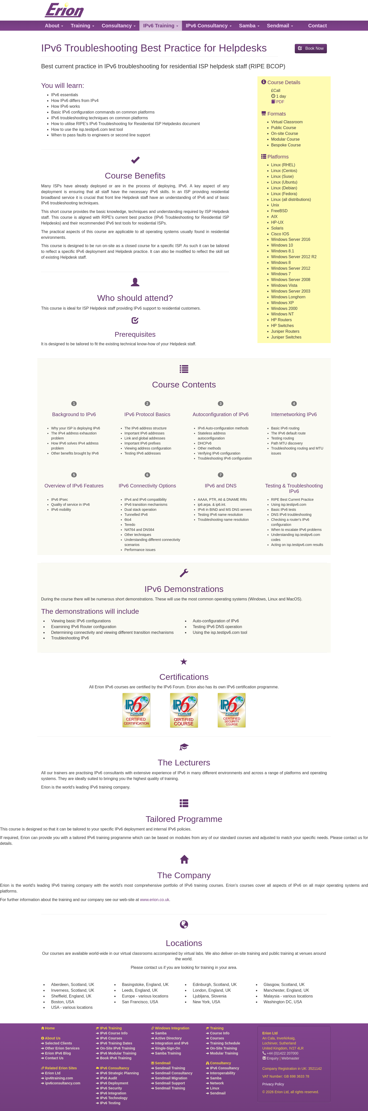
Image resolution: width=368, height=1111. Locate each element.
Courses (215, 1038)
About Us (50, 1038)
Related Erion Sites (59, 1068)
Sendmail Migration (169, 1078)
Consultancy (218, 1063)
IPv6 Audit (106, 1078)
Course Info (217, 1033)
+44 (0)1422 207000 (280, 1053)
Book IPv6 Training (113, 1058)
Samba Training (166, 1053)
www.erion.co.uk (154, 900)
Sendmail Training (168, 1068)
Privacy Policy (273, 1084)
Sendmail (161, 1063)
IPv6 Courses (109, 1038)
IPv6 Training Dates (114, 1043)
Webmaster (290, 1058)
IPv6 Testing (108, 1103)
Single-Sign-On (165, 1048)
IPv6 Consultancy (112, 1068)
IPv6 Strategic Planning (117, 1073)
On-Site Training (221, 1048)
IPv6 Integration (111, 1093)
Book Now (311, 48)
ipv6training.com (57, 1078)
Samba (158, 1033)
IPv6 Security (109, 1088)
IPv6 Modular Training (116, 1053)
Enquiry (270, 1058)
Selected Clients (56, 1043)
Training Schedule (223, 1043)
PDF (277, 102)
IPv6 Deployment (112, 1083)
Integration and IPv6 (170, 1043)
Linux (212, 1088)
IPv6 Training (109, 1028)
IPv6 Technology (111, 1098)
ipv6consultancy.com (60, 1083)
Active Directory (166, 1038)
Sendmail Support (168, 1083)
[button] (54, 26)
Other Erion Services (60, 1048)
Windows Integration (170, 1028)
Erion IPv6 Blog (56, 1053)
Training (215, 1028)
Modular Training (222, 1053)
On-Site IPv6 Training (115, 1048)
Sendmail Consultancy (172, 1073)
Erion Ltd (50, 1073)
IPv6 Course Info (112, 1033)
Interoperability (220, 1073)
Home (48, 1028)
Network (215, 1083)
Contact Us (52, 1058)
